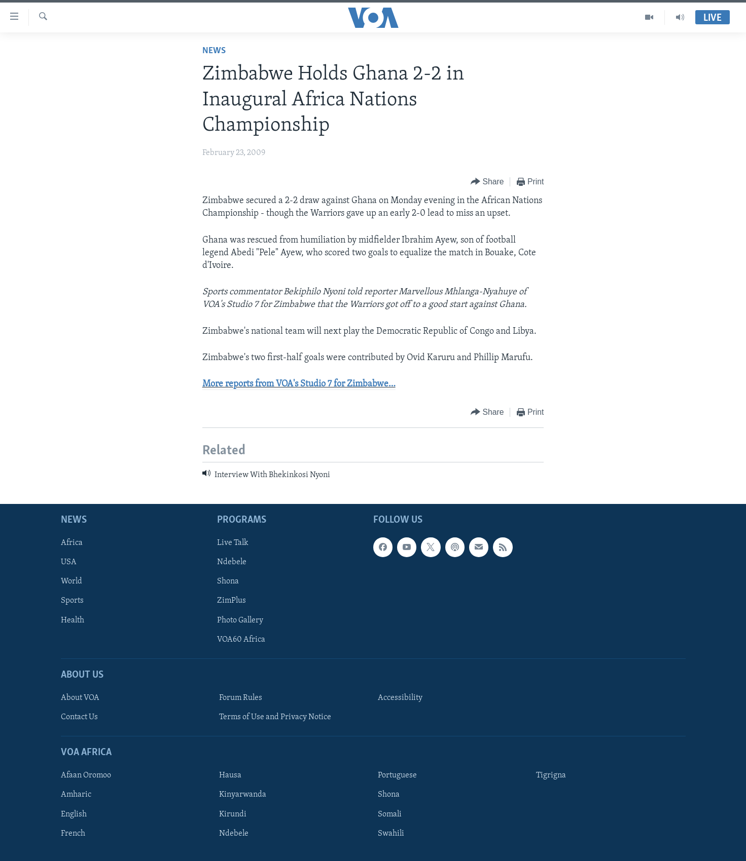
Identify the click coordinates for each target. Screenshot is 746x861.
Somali (390, 814)
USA (69, 562)
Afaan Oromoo (86, 775)
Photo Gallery (240, 620)
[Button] (487, 182)
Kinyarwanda (242, 795)
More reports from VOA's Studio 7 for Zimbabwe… (299, 384)
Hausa (230, 775)
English (74, 814)
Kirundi (232, 814)
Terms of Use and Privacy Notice (275, 717)
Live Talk (232, 543)
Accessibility (400, 698)
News (214, 51)
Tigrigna (551, 775)
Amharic (76, 795)
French (73, 833)
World (71, 581)
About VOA (80, 698)
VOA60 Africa (241, 639)
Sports (72, 601)
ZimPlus (231, 601)
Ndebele (231, 562)
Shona (228, 581)
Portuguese (397, 775)
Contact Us (79, 717)
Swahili (391, 833)
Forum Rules (240, 698)
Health (72, 620)
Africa (72, 543)
